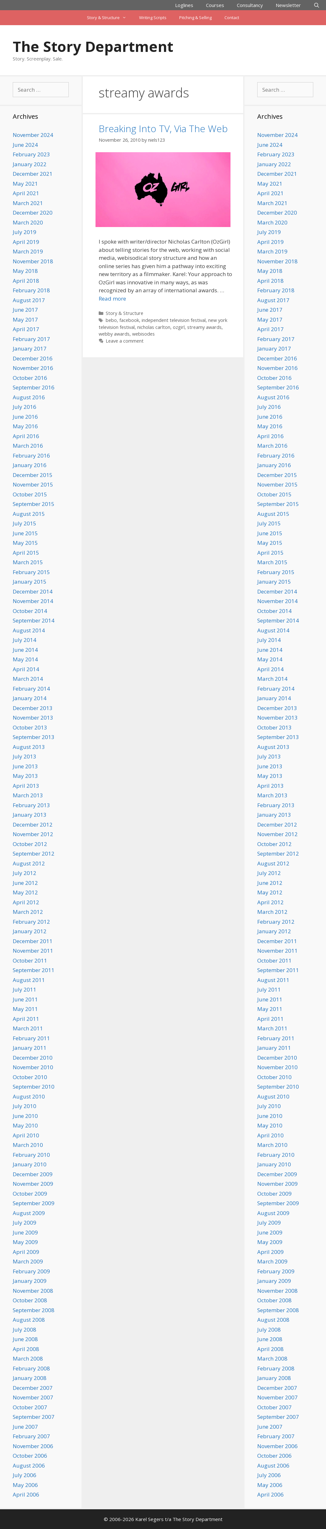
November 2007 (33, 1397)
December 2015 (33, 475)
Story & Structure (109, 17)
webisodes (143, 334)
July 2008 (24, 1329)
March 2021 (28, 203)
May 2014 (25, 659)
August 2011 (29, 980)
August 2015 (29, 513)
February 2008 (31, 1368)
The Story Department (93, 46)
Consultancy (250, 5)
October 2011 (30, 960)
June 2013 (25, 766)
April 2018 (26, 280)
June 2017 (25, 309)
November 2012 (33, 834)
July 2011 (24, 989)
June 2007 (25, 1426)
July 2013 (24, 756)
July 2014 (24, 640)
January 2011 (29, 1047)
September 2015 (33, 504)
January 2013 (29, 814)
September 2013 (33, 737)
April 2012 (26, 902)
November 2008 (33, 1290)
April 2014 (26, 669)
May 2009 (25, 1242)
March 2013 (28, 795)
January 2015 (29, 581)
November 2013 (33, 717)
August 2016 (29, 397)
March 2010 (28, 1145)
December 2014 (33, 591)
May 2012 (25, 892)
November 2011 (33, 950)
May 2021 (25, 183)
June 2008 (25, 1339)
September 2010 (33, 1086)
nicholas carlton (153, 327)
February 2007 (31, 1436)
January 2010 (29, 1164)
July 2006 (24, 1475)
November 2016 (33, 368)
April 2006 (26, 1494)
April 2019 (26, 241)
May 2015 (25, 542)
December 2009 (33, 1174)
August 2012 (29, 863)
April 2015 (26, 552)
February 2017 (31, 339)
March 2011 (28, 1028)
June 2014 (25, 649)
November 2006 (33, 1446)
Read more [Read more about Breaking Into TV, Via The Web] (112, 298)
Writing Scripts (153, 17)
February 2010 (31, 1154)
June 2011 (25, 999)
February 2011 (31, 1038)
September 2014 (33, 620)
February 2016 (31, 455)
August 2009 (29, 1213)
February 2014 (31, 688)
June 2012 (25, 882)
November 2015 (33, 484)
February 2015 (31, 572)
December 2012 (33, 824)
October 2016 (30, 377)
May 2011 (25, 1009)
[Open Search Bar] (316, 5)
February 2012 (31, 921)
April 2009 (26, 1251)
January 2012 (29, 931)
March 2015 (28, 562)
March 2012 (28, 911)
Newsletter (288, 5)
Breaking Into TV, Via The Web (163, 128)
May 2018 (25, 270)
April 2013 (26, 785)
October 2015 (30, 494)
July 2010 (24, 1106)
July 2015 (24, 523)
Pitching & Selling (195, 17)
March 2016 (28, 445)
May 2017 (25, 319)
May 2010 (25, 1125)
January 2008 (29, 1378)
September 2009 (33, 1203)
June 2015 (25, 533)
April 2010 (26, 1135)
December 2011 (33, 941)
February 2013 (31, 805)
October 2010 (30, 1077)
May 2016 (25, 426)
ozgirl (179, 327)
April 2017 (26, 329)
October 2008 (30, 1300)
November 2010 (33, 1067)
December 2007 (33, 1387)
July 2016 (24, 406)
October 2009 (30, 1193)
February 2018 (31, 290)
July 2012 (24, 873)
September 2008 (33, 1310)
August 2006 (29, 1465)
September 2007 (33, 1416)
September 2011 (33, 970)
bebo (111, 320)
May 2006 (25, 1485)
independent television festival (174, 320)
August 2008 (29, 1319)
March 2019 (28, 251)
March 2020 (28, 222)
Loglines (184, 5)
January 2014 (29, 698)
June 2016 (25, 416)
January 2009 (29, 1280)
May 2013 (25, 775)
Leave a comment (125, 341)
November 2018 (33, 261)
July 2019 (24, 232)
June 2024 (25, 144)
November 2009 (33, 1183)
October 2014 (30, 611)
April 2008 (26, 1349)
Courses (215, 5)
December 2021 (33, 173)
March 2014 (28, 678)
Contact (231, 17)
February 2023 (31, 154)
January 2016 (29, 465)
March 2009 (28, 1261)
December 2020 (33, 212)
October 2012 (30, 844)
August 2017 (29, 300)
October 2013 (30, 727)
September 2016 (33, 387)
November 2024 (33, 135)
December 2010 (33, 1057)
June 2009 (25, 1232)
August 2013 (29, 746)
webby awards (114, 334)
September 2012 (33, 853)
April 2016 (26, 436)
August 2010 (29, 1096)
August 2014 (29, 630)
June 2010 (25, 1116)
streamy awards (204, 327)
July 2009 (24, 1222)
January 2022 (29, 164)
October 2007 (30, 1407)
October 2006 (30, 1455)
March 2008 (28, 1358)
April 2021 (26, 193)
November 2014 (33, 601)
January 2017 (29, 348)
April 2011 (26, 1018)
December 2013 (33, 708)
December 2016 (33, 358)
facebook (129, 320)
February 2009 (31, 1271)
